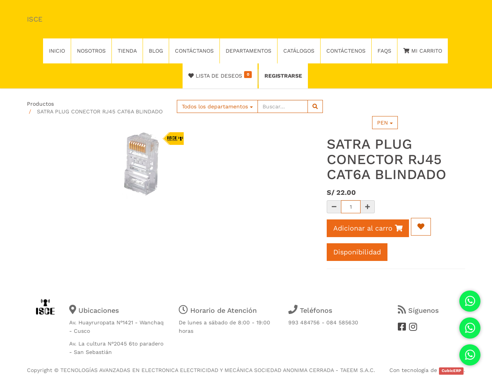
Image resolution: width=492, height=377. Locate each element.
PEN (385, 123)
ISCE (34, 19)
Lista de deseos (220, 75)
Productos (40, 104)
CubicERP (451, 370)
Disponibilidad (357, 252)
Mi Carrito (422, 51)
